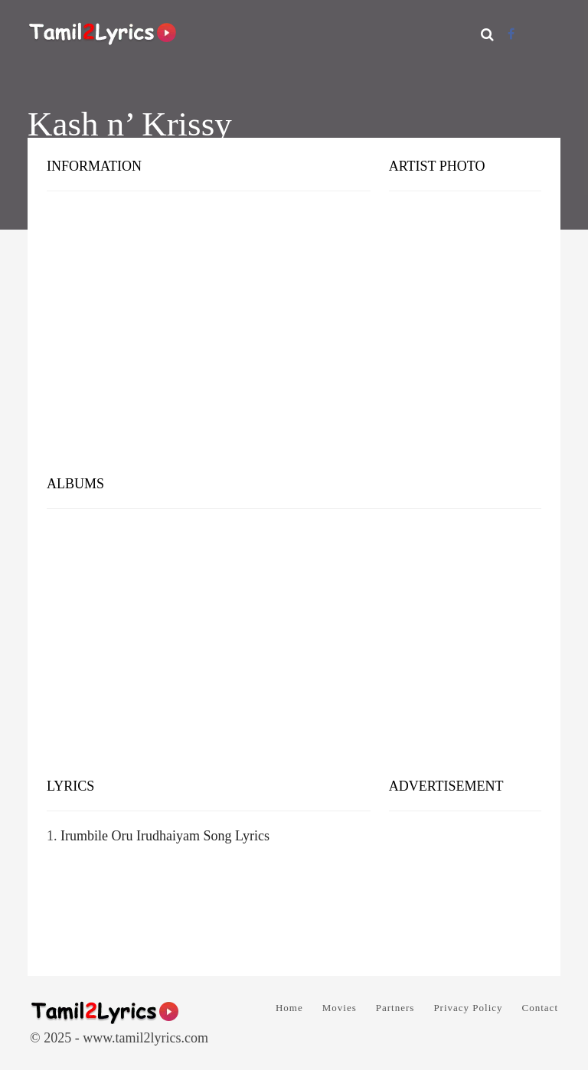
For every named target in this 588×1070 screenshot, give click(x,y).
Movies (339, 1007)
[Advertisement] (294, 344)
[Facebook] (511, 34)
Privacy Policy (467, 1007)
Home (289, 1007)
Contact (540, 1007)
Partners (395, 1007)
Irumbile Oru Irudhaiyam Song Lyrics (165, 835)
